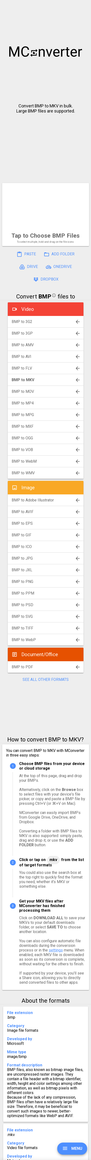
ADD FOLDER (59, 254)
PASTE (26, 254)
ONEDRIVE (59, 267)
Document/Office (39, 654)
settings (56, 950)
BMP (44, 296)
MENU (72, 1148)
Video (27, 309)
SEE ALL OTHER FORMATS (46, 679)
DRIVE (28, 267)
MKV (53, 859)
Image (28, 488)
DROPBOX (45, 279)
